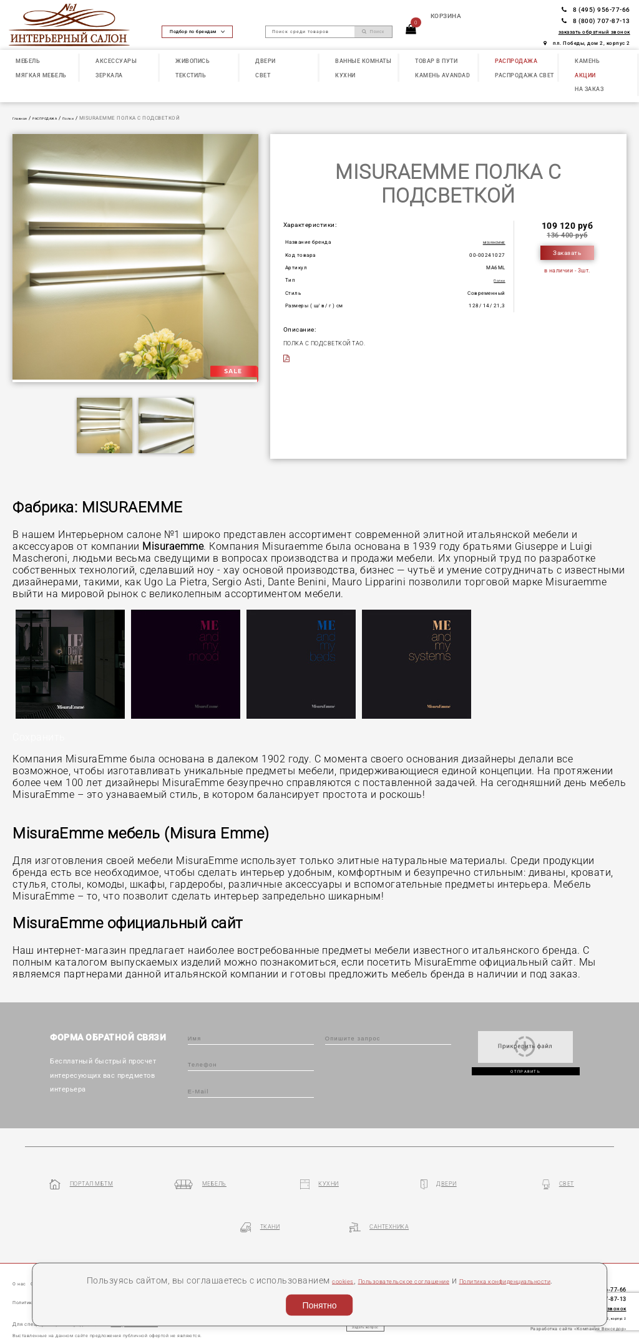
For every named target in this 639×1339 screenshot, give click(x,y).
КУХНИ (345, 75)
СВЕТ (262, 75)
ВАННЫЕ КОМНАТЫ (363, 60)
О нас (22, 1249)
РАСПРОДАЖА (516, 60)
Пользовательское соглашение (434, 1263)
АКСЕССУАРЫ (116, 60)
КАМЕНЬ (587, 60)
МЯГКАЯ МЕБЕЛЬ (41, 75)
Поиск (373, 31)
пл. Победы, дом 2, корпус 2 (587, 43)
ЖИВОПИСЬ (192, 60)
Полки (90, 118)
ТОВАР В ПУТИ (436, 60)
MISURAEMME (487, 242)
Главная (23, 118)
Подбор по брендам (197, 31)
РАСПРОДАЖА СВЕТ (524, 75)
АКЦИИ (585, 75)
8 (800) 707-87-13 (596, 21)
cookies (347, 1263)
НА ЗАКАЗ (589, 88)
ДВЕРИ (265, 60)
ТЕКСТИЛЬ (190, 75)
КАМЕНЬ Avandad (442, 75)
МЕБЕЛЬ (28, 60)
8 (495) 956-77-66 (596, 10)
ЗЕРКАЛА (109, 75)
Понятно (319, 1302)
